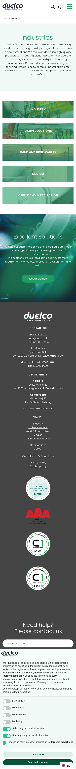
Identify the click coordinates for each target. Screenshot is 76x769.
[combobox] (66, 765)
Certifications (38, 445)
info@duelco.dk (38, 338)
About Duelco (38, 278)
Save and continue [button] (38, 762)
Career (38, 448)
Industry (38, 423)
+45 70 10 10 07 (38, 334)
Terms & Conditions (42, 456)
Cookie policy (38, 466)
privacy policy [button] (41, 666)
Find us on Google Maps (38, 408)
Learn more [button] (38, 754)
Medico (38, 435)
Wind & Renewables (38, 431)
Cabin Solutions (38, 427)
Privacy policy (38, 462)
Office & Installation (38, 438)
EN (66, 765)
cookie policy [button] (50, 675)
